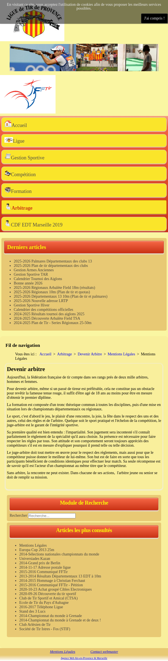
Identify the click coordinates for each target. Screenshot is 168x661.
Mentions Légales (62, 651)
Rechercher (18, 515)
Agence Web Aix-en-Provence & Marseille (84, 658)
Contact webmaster (104, 651)
